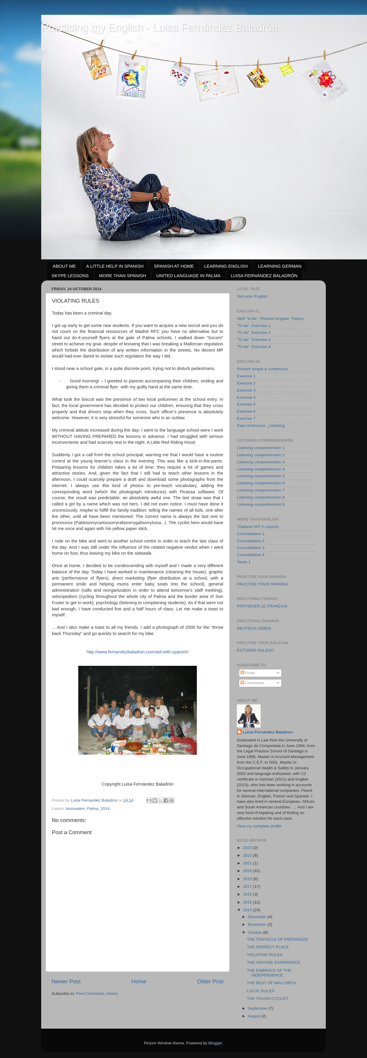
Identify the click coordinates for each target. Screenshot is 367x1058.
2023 (248, 847)
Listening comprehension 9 (261, 504)
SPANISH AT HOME (174, 266)
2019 (248, 879)
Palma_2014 (98, 808)
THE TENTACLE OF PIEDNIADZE (277, 939)
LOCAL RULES (261, 991)
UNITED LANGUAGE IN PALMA (188, 275)
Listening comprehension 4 (261, 469)
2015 (248, 902)
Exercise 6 (246, 411)
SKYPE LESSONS (70, 275)
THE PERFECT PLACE (268, 947)
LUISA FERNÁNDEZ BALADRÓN (264, 275)
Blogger (215, 1043)
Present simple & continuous (262, 369)
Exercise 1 (246, 376)
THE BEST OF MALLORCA (271, 983)
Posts (247, 673)
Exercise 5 (246, 404)
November (257, 924)
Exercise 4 (246, 397)
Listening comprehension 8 (261, 497)
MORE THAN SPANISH (122, 275)
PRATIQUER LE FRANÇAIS (262, 606)
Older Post (210, 981)
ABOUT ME (64, 266)
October (255, 932)
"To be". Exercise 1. (254, 325)
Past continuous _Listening (261, 425)
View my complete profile (259, 826)
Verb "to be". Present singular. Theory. (270, 318)
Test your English (252, 296)
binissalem (75, 808)
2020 (248, 871)
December (257, 917)
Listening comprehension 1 (261, 448)
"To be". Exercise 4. (254, 346)
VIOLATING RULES (265, 954)
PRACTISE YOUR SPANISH (262, 584)
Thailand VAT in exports (258, 526)
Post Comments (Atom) (97, 993)
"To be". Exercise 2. (254, 332)
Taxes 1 (244, 562)
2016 (248, 894)
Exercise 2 (246, 383)
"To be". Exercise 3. (254, 339)
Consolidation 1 (250, 534)
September (258, 1008)
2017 (248, 886)
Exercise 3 (246, 390)
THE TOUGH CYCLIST (267, 998)
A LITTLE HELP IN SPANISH (115, 266)
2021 (248, 863)
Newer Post (66, 981)
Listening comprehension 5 (261, 476)
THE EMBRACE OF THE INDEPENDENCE (269, 972)
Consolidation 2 (250, 541)
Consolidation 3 (250, 547)
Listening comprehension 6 (261, 483)
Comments (252, 683)
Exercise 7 (246, 418)
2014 (248, 910)
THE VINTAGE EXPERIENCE (273, 962)
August (254, 1016)
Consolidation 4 (250, 555)
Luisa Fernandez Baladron (268, 732)
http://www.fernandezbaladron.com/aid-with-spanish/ (138, 652)
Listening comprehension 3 (261, 462)
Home (138, 981)
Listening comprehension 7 (261, 490)
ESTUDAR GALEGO (255, 650)
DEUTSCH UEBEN (254, 628)
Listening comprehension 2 (261, 455)
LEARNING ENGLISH (226, 266)
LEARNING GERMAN (279, 266)
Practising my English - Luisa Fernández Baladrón (159, 27)
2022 (248, 855)
